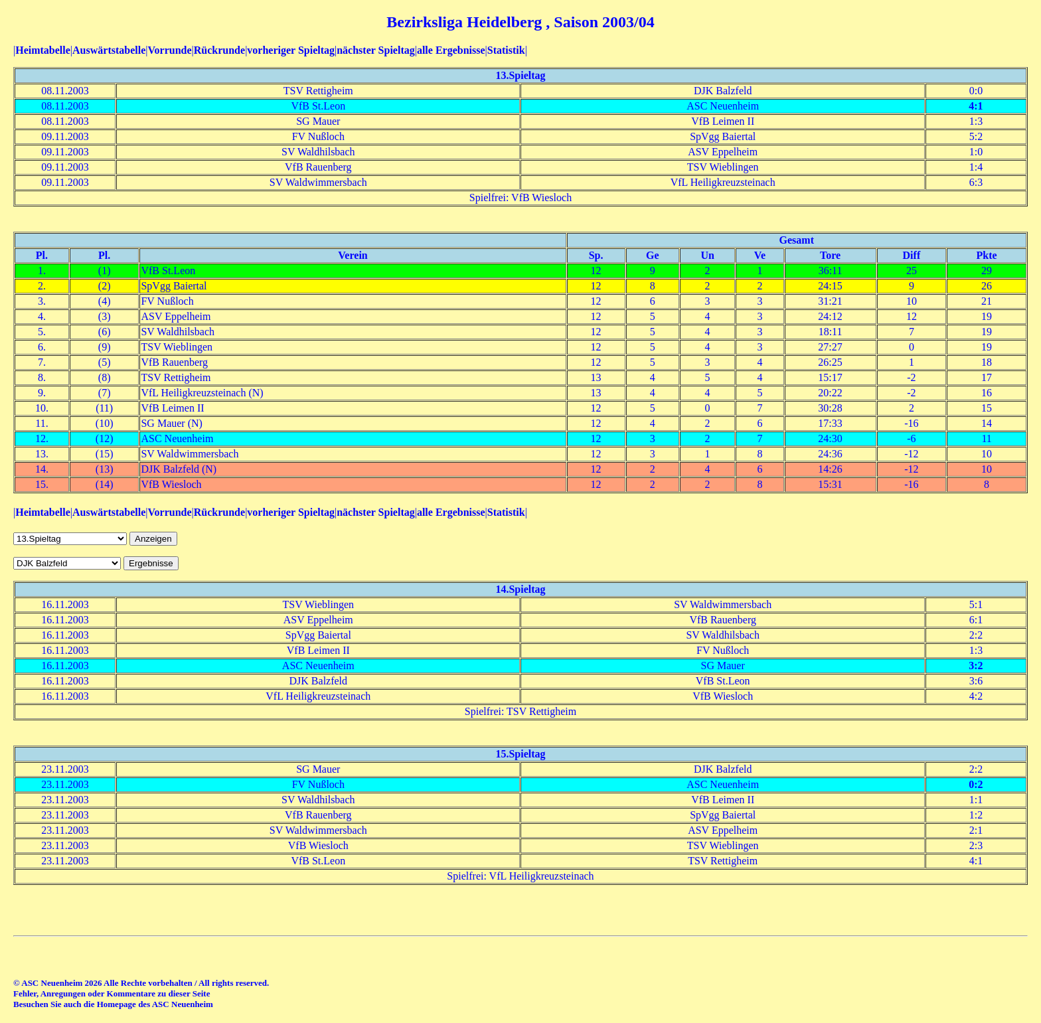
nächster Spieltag (375, 50)
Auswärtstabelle (108, 50)
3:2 (976, 665)
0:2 (976, 784)
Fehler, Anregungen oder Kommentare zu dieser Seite (111, 993)
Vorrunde (169, 50)
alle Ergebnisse (451, 50)
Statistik (506, 50)
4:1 (976, 106)
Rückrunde (219, 50)
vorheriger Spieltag (291, 50)
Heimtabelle (42, 50)
